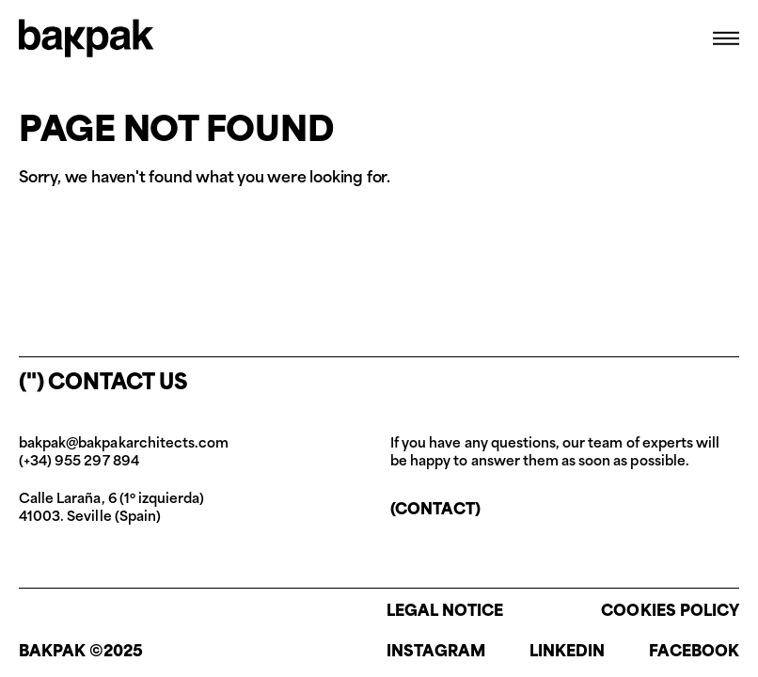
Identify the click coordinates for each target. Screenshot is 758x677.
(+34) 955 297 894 (79, 462)
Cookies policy (670, 612)
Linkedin (567, 652)
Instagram (436, 652)
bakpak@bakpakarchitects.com (124, 444)
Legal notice (445, 612)
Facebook (694, 652)
